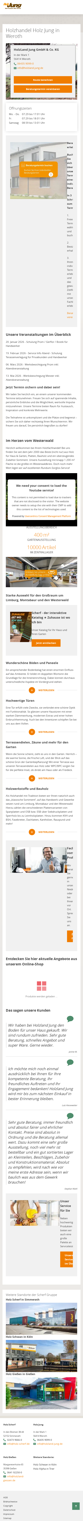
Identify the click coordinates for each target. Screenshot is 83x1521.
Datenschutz (9, 1510)
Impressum (8, 1514)
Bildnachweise (10, 1501)
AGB (5, 1497)
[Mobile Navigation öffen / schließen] (76, 7)
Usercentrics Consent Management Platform (48, 516)
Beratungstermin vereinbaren (43, 89)
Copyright (8, 1505)
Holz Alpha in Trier (43, 1468)
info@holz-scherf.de (18, 1443)
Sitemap (7, 1518)
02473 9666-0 (14, 1439)
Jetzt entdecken (46, 643)
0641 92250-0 (14, 1472)
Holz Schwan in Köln (45, 1464)
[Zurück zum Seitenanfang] (76, 1506)
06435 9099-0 (25, 63)
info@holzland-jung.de (30, 67)
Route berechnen (43, 79)
